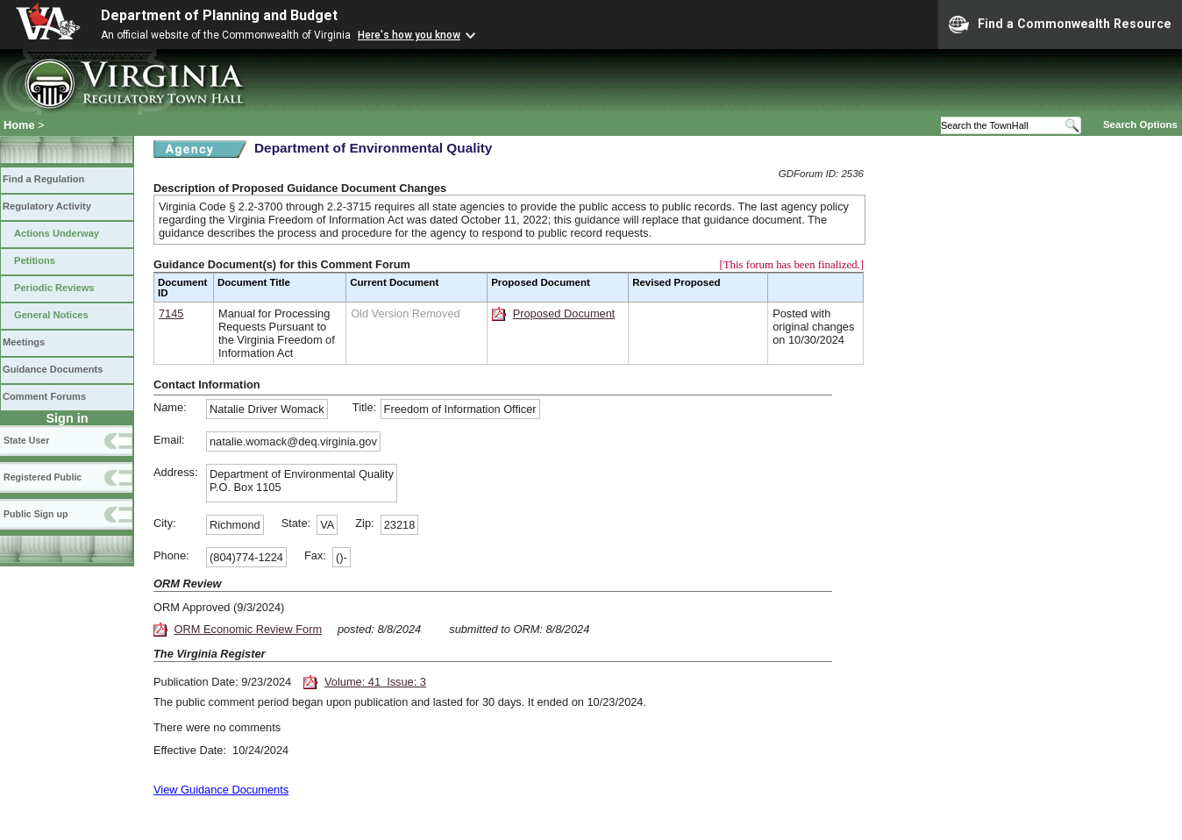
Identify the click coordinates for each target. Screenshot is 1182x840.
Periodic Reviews (54, 287)
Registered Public (43, 477)
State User (26, 440)
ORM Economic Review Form (248, 629)
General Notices (51, 315)
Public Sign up (36, 514)
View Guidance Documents (220, 789)
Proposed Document (564, 313)
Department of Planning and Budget (219, 15)
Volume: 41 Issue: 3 (375, 681)
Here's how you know (409, 35)
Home (19, 125)
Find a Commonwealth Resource (1060, 24)
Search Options (1140, 124)
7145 (171, 313)
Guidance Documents (53, 369)
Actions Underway (56, 233)
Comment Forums (44, 396)
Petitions (34, 260)
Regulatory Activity (47, 206)
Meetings (24, 342)
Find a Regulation (43, 179)
